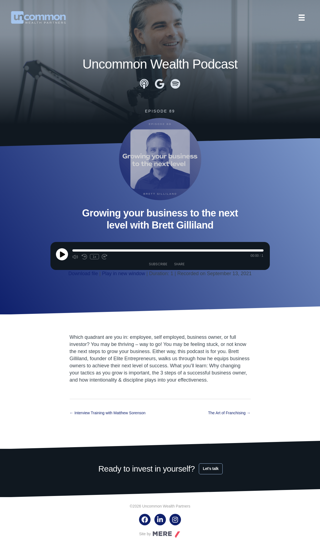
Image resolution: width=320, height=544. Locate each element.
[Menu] (301, 17)
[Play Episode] (62, 254)
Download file (83, 273)
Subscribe (158, 263)
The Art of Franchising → (229, 413)
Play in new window (123, 273)
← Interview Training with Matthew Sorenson (108, 413)
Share (179, 263)
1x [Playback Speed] (94, 256)
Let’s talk (211, 468)
